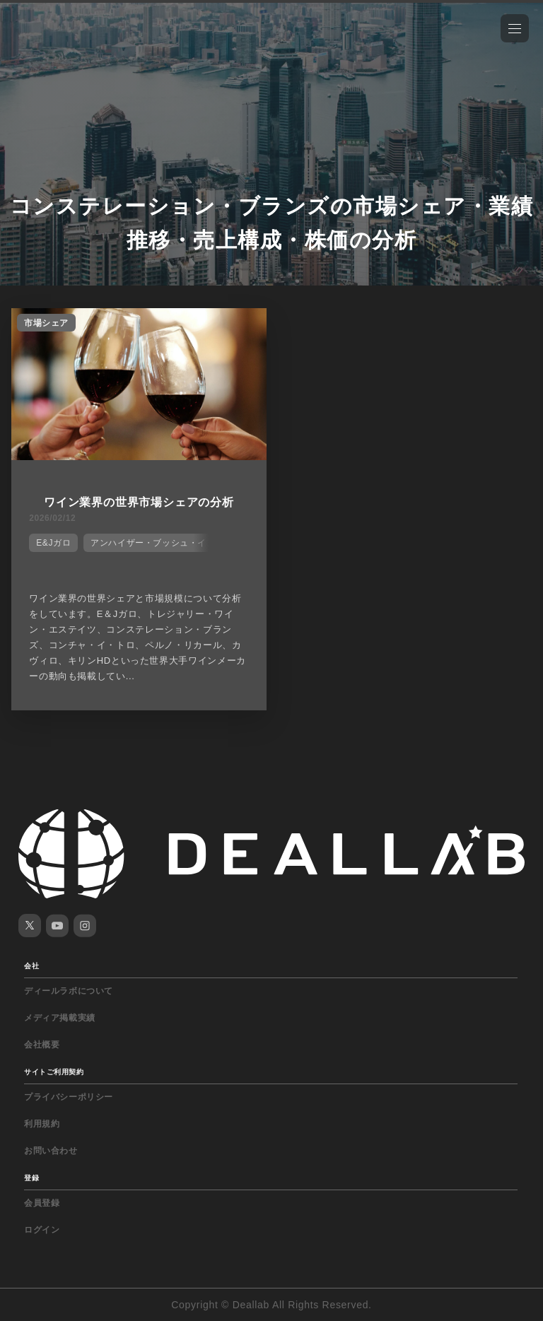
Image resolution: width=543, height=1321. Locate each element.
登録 (31, 1178)
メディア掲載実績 (59, 1018)
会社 (31, 966)
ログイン (41, 1230)
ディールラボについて (68, 991)
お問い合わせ (51, 1151)
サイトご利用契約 (53, 1072)
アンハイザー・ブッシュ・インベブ (161, 543)
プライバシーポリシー (68, 1097)
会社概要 (41, 1045)
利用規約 (41, 1124)
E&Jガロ (53, 543)
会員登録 (41, 1203)
